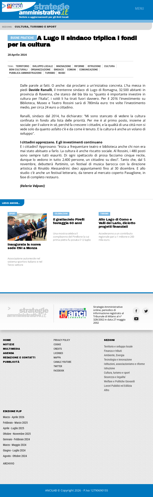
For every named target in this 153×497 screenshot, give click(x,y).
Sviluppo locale (42, 66)
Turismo (50, 73)
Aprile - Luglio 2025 (13, 428)
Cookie (57, 344)
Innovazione (63, 66)
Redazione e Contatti (19, 357)
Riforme (79, 66)
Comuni (71, 69)
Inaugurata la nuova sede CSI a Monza (24, 246)
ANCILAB (51, 490)
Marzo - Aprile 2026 (13, 417)
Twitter (58, 366)
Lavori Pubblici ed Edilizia (118, 385)
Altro (106, 390)
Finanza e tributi (113, 350)
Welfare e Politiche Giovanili (119, 381)
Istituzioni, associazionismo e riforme (124, 364)
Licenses (58, 353)
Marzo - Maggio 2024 (14, 444)
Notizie (8, 344)
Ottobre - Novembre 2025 (17, 433)
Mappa (57, 357)
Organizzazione (40, 69)
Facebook (59, 370)
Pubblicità (11, 362)
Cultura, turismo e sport (117, 372)
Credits (58, 349)
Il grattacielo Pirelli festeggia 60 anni (68, 221)
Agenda (8, 353)
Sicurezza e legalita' (115, 377)
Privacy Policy (62, 340)
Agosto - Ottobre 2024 (15, 456)
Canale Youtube (62, 362)
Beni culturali (18, 69)
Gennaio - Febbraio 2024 (16, 439)
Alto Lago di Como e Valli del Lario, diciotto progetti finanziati (117, 223)
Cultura (109, 66)
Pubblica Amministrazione (25, 73)
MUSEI (61, 73)
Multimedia (11, 349)
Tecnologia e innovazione (118, 359)
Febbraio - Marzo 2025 (15, 422)
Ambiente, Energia (114, 355)
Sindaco (59, 69)
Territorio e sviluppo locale (118, 346)
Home (7, 340)
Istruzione (94, 66)
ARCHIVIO (8, 463)
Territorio (22, 66)
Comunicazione (88, 69)
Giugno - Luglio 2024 (14, 450)
